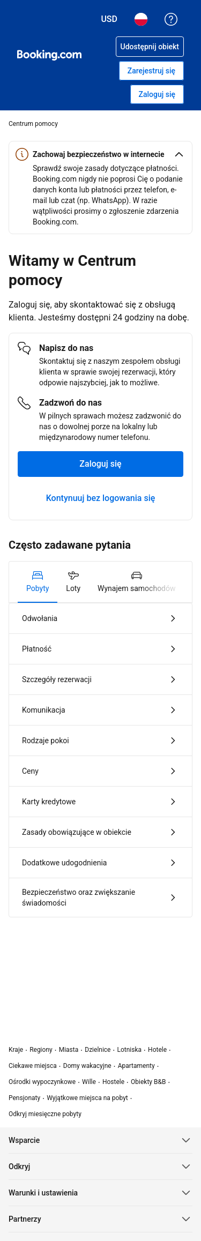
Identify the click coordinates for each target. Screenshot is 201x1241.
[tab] (37, 582)
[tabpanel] (100, 760)
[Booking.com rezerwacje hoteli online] (49, 55)
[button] (100, 154)
